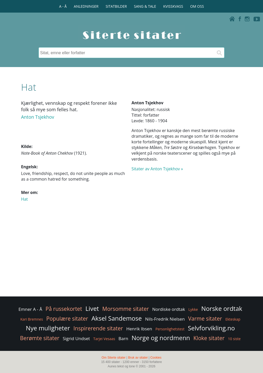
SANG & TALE (145, 6)
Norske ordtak (221, 308)
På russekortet (63, 308)
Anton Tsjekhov (37, 117)
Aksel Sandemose (116, 318)
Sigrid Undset (76, 338)
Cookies (155, 357)
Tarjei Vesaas (104, 338)
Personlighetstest (169, 329)
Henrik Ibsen (139, 329)
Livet (92, 308)
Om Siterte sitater (113, 357)
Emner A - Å (30, 309)
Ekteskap (232, 319)
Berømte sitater (39, 338)
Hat (24, 199)
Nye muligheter (48, 328)
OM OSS (197, 6)
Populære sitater (67, 318)
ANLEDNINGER (86, 6)
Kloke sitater (208, 338)
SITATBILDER (116, 6)
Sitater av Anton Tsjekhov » (157, 169)
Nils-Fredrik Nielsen (165, 319)
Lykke (193, 309)
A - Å (63, 6)
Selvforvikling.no (211, 328)
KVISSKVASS (173, 6)
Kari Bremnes (31, 319)
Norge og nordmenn (161, 337)
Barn (123, 338)
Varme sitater (205, 318)
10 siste (234, 338)
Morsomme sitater (125, 308)
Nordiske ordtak (168, 309)
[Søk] (219, 52)
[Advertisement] (131, 254)
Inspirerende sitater (98, 328)
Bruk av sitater (138, 357)
